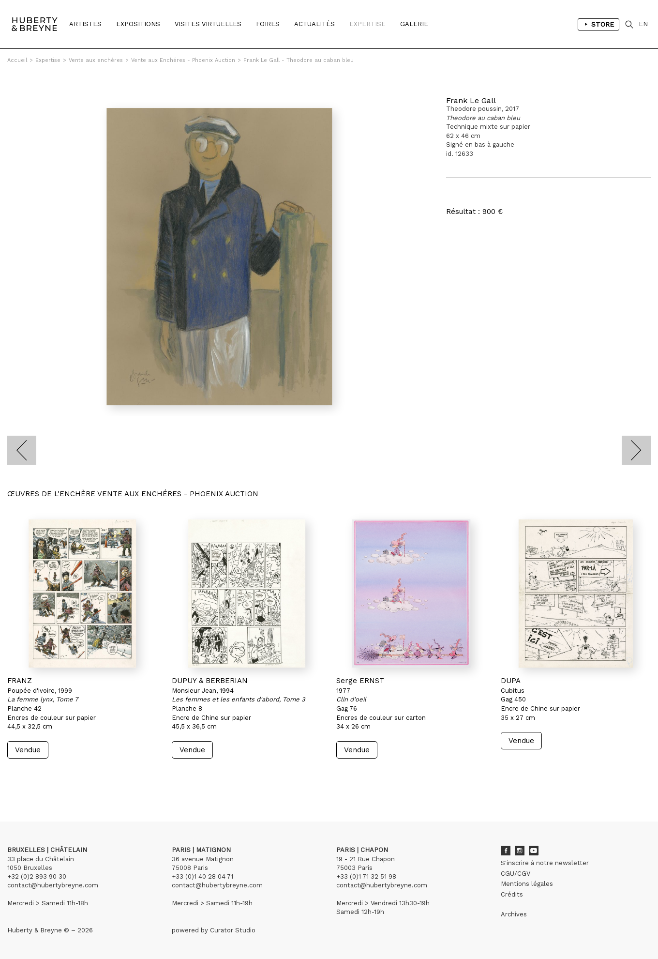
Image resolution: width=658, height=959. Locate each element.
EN (643, 24)
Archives (514, 914)
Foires (268, 24)
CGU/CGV (515, 873)
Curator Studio (232, 930)
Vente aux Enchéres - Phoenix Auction (183, 60)
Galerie (414, 24)
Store (598, 24)
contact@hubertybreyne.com (52, 885)
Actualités (314, 24)
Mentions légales (527, 883)
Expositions (138, 24)
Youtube (533, 850)
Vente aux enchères (96, 60)
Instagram (519, 850)
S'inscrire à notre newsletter (545, 863)
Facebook (505, 850)
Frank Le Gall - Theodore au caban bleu (298, 60)
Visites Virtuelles (208, 24)
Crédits (512, 894)
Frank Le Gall (471, 100)
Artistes (85, 24)
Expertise (367, 24)
